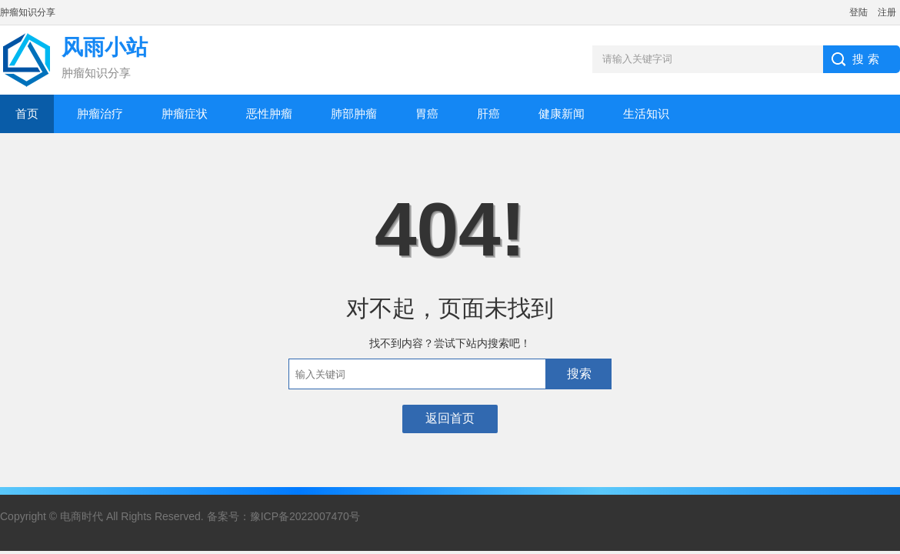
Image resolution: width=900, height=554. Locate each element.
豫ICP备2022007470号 (305, 516)
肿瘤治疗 (100, 113)
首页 (26, 113)
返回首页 (450, 418)
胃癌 (426, 113)
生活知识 (646, 113)
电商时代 (81, 516)
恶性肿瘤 (269, 113)
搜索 (579, 373)
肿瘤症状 (185, 113)
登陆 (858, 12)
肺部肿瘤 (354, 113)
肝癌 (488, 113)
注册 (887, 12)
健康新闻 (561, 113)
